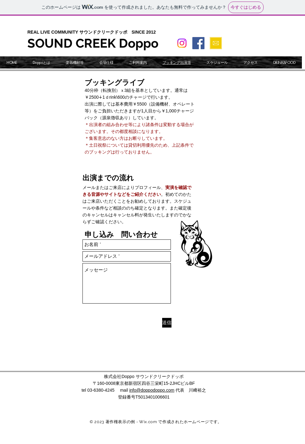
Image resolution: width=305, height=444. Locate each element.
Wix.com (148, 421)
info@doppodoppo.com (151, 390)
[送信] (166, 323)
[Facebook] (198, 43)
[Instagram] (182, 43)
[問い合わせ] (216, 43)
